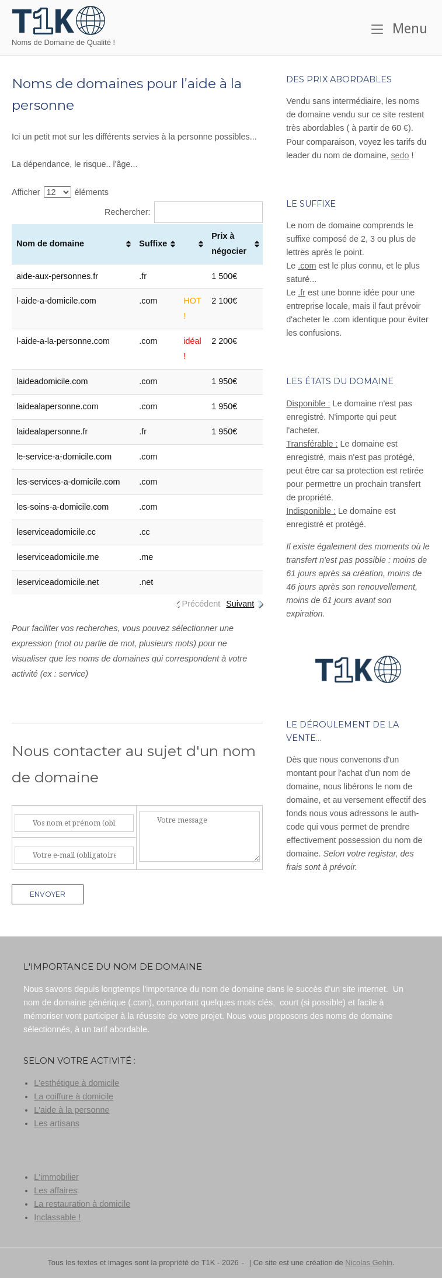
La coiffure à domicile (73, 1096)
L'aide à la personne (71, 1110)
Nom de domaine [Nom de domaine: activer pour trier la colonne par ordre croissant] (50, 243)
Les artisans (56, 1123)
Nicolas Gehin (368, 1262)
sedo (400, 155)
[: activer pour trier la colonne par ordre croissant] (193, 244)
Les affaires (55, 1190)
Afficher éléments (60, 192)
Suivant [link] (240, 603)
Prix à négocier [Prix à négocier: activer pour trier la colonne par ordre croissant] (228, 243)
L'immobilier (56, 1177)
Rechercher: (184, 212)
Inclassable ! (57, 1217)
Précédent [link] (201, 603)
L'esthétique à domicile (76, 1083)
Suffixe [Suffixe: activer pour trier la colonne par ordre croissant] (153, 243)
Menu (399, 28)
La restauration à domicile (82, 1204)
